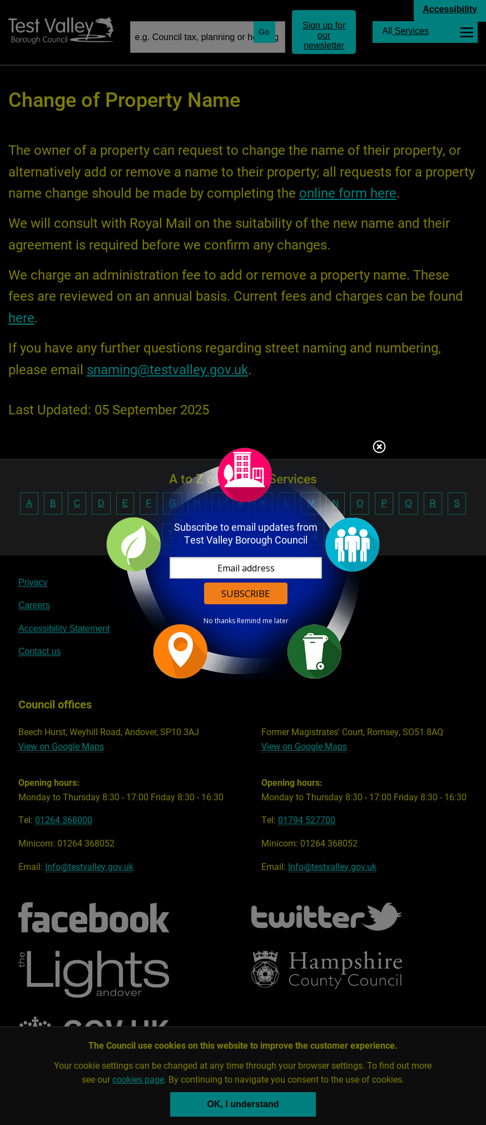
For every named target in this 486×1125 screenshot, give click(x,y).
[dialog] (243, 563)
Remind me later (263, 621)
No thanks (219, 621)
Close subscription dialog (379, 447)
